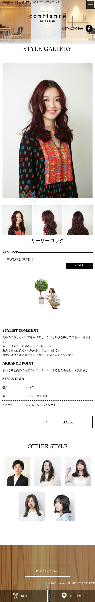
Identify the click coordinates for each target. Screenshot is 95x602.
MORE (79, 265)
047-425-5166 (72, 28)
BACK (68, 422)
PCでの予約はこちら (47, 571)
